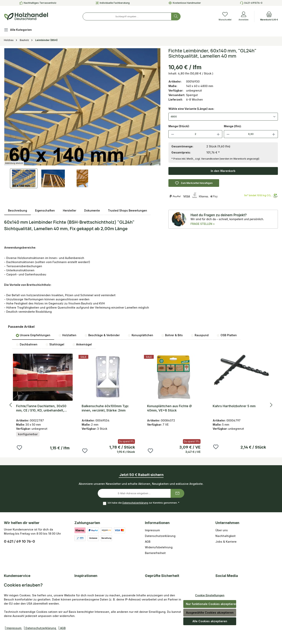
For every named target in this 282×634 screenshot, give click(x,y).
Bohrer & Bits (172, 335)
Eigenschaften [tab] (45, 210)
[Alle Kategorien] (21, 30)
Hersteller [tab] (69, 210)
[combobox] (127, 16)
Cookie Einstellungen (209, 595)
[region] (82, 118)
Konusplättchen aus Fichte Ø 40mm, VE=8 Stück (169, 408)
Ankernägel (82, 344)
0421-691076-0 (253, 2)
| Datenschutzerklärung (40, 628)
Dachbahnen (26, 344)
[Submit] (177, 493)
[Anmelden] (243, 16)
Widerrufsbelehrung (159, 547)
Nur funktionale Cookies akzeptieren (211, 604)
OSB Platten (227, 335)
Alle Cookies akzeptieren (210, 621)
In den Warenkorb (223, 171)
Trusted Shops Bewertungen (127, 210)
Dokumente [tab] (92, 210)
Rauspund (200, 335)
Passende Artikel (21, 327)
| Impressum (13, 628)
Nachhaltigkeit (225, 536)
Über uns (221, 530)
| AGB (62, 628)
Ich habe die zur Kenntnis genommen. (143, 502)
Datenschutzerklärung (135, 502)
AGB (147, 541)
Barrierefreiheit (155, 553)
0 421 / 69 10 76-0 (19, 541)
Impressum (152, 530)
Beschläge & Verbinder (102, 335)
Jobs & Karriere (226, 541)
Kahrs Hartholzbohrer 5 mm (234, 406)
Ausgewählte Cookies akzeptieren (210, 612)
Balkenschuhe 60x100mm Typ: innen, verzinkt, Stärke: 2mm (105, 408)
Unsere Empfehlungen (33, 335)
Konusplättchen (140, 335)
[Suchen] (176, 16)
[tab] (17, 210)
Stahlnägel (54, 344)
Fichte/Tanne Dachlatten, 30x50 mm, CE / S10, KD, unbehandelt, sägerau (41, 408)
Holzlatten (67, 335)
